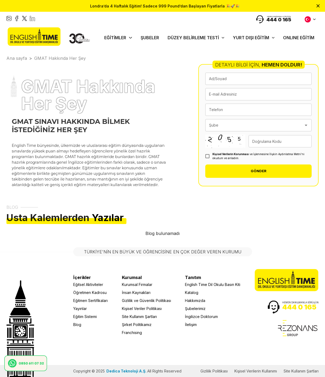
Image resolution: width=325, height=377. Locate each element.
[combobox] (254, 125)
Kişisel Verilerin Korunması (230, 154)
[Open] (306, 125)
